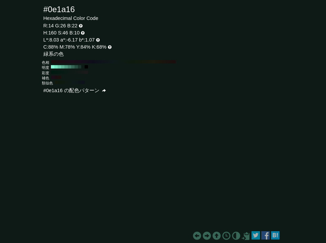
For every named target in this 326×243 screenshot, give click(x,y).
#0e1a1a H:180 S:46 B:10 (113, 61)
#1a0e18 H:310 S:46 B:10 (69, 61)
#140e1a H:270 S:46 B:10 (83, 61)
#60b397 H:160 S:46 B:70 (62, 67)
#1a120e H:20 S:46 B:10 (167, 61)
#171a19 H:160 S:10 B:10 (83, 72)
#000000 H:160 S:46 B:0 (86, 67)
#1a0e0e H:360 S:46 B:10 (52, 61)
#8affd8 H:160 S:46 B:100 (52, 67)
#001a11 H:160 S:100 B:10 (52, 72)
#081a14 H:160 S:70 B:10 (62, 72)
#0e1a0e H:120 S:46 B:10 (133, 61)
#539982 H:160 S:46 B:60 (66, 67)
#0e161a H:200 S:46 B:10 (106, 61)
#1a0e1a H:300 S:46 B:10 (73, 61)
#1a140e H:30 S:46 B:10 (164, 61)
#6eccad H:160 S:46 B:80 (59, 67)
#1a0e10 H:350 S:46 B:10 (56, 61)
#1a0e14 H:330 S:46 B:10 (62, 61)
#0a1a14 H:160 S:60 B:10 (66, 72)
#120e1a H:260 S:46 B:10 (86, 61)
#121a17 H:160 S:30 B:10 (76, 72)
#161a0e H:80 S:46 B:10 (147, 61)
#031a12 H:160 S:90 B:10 (56, 72)
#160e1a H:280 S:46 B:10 (79, 61)
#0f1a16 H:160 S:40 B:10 (73, 72)
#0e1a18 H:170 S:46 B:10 (116, 61)
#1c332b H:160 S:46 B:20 (79, 67)
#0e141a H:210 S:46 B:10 (103, 61)
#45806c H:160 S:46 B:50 (69, 67)
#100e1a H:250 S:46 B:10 (89, 61)
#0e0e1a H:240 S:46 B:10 (93, 61)
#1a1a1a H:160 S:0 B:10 (86, 72)
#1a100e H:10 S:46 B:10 (170, 61)
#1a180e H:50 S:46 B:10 (157, 61)
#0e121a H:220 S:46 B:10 (99, 61)
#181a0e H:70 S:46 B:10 (150, 61)
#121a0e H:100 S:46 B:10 (140, 61)
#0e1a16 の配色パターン (74, 90)
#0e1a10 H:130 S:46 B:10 (130, 61)
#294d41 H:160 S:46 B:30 (76, 67)
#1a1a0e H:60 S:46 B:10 (153, 61)
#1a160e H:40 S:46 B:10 (160, 61)
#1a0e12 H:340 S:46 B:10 (59, 61)
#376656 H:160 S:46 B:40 (73, 67)
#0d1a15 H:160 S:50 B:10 (69, 72)
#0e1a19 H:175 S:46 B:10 (73, 82)
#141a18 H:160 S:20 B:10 (79, 72)
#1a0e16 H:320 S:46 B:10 (66, 61)
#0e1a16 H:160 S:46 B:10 (120, 61)
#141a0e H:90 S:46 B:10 (143, 61)
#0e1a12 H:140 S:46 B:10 (126, 61)
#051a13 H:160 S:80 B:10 (59, 72)
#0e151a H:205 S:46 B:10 (80, 82)
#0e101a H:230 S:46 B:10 (96, 61)
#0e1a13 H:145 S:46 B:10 (66, 82)
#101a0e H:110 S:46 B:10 (137, 61)
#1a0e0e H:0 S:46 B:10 (174, 61)
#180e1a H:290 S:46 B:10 (76, 61)
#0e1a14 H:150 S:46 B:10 (123, 61)
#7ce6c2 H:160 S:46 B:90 (56, 67)
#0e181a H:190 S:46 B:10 (110, 61)
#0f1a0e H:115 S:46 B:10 (59, 82)
